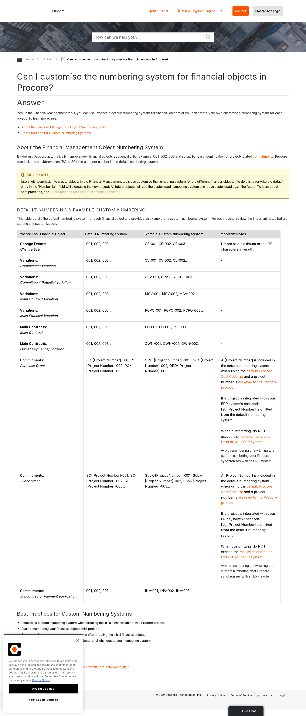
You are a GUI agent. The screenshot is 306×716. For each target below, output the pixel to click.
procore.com (159, 11)
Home (30, 59)
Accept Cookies (43, 688)
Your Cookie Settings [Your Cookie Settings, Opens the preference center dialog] (43, 699)
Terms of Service (241, 695)
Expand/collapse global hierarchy (22, 60)
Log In (282, 695)
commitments (263, 156)
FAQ (48, 59)
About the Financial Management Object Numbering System (65, 127)
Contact (240, 11)
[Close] (77, 640)
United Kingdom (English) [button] (198, 11)
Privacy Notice (216, 695)
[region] (43, 673)
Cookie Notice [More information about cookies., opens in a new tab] (41, 680)
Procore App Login (267, 11)
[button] (208, 37)
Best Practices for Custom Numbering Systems (56, 133)
